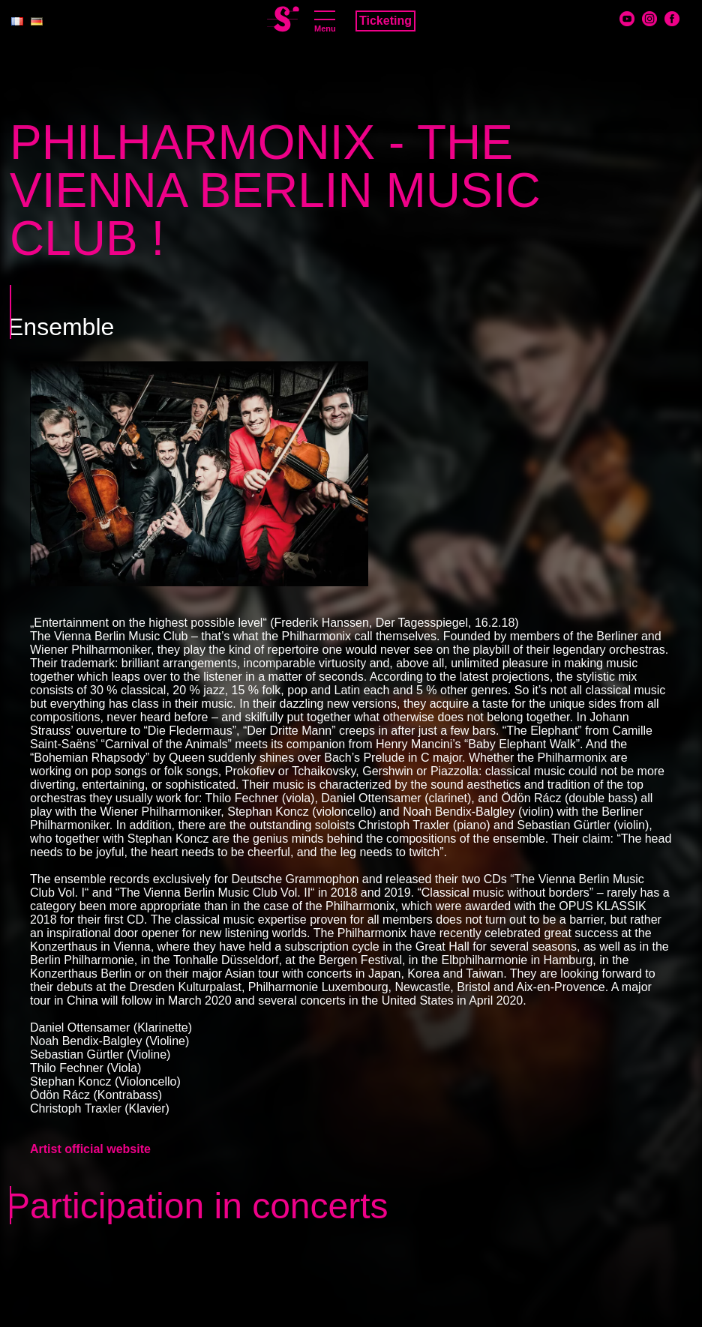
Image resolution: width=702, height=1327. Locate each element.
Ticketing (385, 20)
